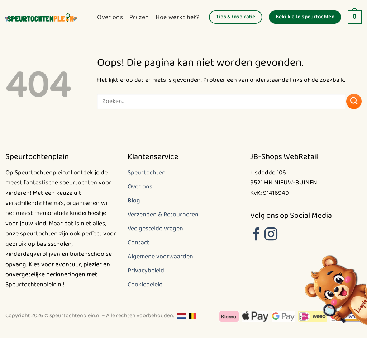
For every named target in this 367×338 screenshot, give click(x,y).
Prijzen (139, 17)
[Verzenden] (354, 101)
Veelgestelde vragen (155, 229)
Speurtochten (147, 173)
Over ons (110, 17)
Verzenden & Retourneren (163, 215)
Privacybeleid (146, 271)
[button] (355, 17)
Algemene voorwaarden (160, 257)
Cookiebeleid (145, 285)
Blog (134, 201)
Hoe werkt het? (178, 17)
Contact (138, 243)
